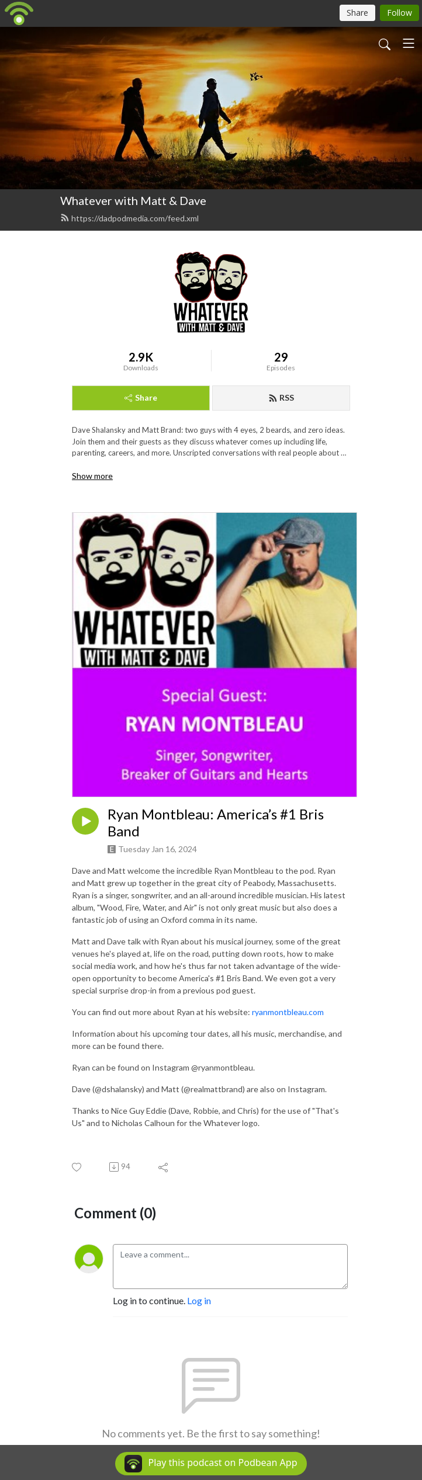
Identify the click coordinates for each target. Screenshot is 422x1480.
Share (140, 397)
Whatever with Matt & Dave (133, 200)
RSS (281, 397)
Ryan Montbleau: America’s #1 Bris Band (216, 822)
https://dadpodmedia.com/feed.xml (129, 218)
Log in (199, 1300)
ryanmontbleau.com (289, 1012)
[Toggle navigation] (408, 43)
